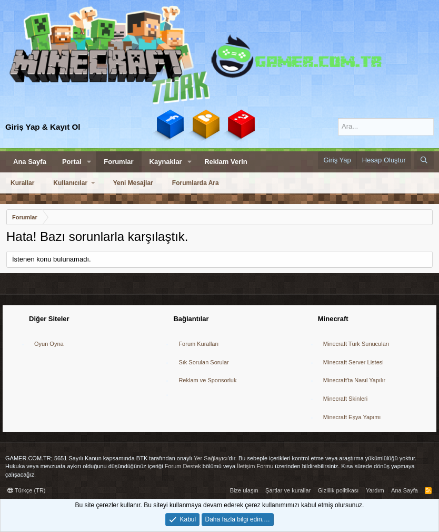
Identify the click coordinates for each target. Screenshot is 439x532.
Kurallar (22, 183)
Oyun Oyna (49, 344)
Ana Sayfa (29, 162)
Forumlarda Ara (195, 183)
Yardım (375, 490)
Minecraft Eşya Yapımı (352, 417)
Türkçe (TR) (26, 490)
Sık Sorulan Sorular (203, 362)
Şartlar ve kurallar (288, 490)
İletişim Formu (255, 466)
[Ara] (386, 126)
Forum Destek (183, 466)
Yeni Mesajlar (133, 183)
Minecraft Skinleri (345, 398)
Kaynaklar (165, 162)
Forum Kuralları (198, 344)
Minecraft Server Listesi (353, 362)
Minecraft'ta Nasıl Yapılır (354, 380)
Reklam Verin (225, 162)
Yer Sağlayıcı (210, 458)
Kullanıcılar (70, 183)
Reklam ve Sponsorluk (207, 380)
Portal (72, 162)
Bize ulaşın (244, 490)
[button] (89, 162)
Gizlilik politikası (338, 490)
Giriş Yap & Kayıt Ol (43, 126)
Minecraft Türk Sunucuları (356, 344)
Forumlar (118, 162)
